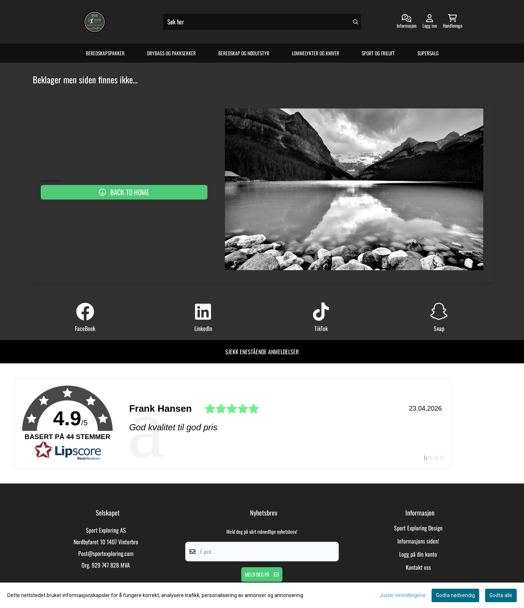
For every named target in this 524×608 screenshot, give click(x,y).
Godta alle (500, 595)
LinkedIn (203, 328)
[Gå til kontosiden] (407, 21)
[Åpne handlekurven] (452, 21)
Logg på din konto (418, 554)
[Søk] (262, 22)
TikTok (321, 328)
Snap (439, 328)
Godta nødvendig (455, 595)
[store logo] (95, 22)
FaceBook (85, 328)
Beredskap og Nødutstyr (243, 53)
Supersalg (427, 53)
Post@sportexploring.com (106, 553)
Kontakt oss (418, 567)
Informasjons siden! (418, 541)
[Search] (356, 22)
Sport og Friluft (378, 53)
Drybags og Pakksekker (171, 53)
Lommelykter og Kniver (315, 53)
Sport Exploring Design (418, 528)
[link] (233, 423)
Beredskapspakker (105, 53)
